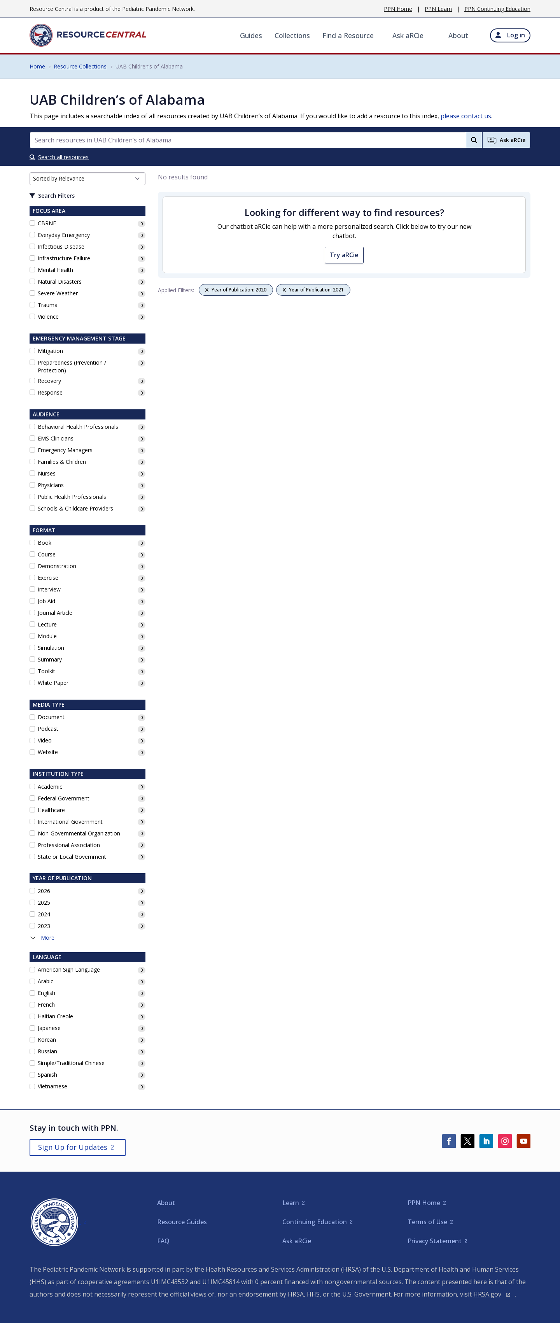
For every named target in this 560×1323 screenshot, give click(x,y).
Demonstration (57, 566)
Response (50, 392)
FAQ (163, 1241)
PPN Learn (438, 8)
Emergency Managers (65, 450)
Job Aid (46, 601)
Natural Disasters (60, 281)
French (46, 1004)
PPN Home (398, 8)
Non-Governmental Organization (79, 833)
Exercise (48, 577)
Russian (47, 1051)
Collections (292, 35)
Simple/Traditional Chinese (71, 1063)
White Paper (53, 682)
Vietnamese (52, 1086)
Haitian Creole (55, 1016)
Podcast (48, 728)
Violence (48, 316)
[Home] (88, 35)
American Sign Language (69, 969)
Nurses (47, 473)
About (458, 35)
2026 (44, 891)
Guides (251, 35)
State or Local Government (72, 856)
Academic (50, 786)
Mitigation (50, 350)
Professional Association (69, 845)
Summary (50, 659)
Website (48, 752)
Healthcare (51, 810)
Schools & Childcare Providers (75, 508)
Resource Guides (182, 1222)
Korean (47, 1039)
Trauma (48, 305)
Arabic (45, 981)
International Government (70, 821)
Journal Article (55, 612)
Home (37, 66)
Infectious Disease (61, 246)
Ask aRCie (408, 35)
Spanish (47, 1074)
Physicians (51, 485)
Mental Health (55, 270)
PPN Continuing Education (497, 8)
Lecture (47, 624)
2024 (44, 914)
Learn (290, 1202)
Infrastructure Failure (64, 258)
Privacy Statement (435, 1241)
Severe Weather (58, 293)
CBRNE (47, 223)
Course (47, 554)
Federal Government (63, 798)
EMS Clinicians (56, 438)
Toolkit (46, 671)
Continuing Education (314, 1222)
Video (45, 740)
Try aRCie (344, 255)
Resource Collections (80, 66)
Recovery (49, 380)
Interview (49, 589)
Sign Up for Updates (72, 1147)
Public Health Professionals (72, 496)
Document (51, 717)
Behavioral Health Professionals (78, 426)
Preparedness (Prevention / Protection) (72, 366)
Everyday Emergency (64, 235)
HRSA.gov (487, 1294)
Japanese (49, 1028)
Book (44, 542)
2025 (44, 902)
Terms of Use (427, 1222)
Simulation (51, 647)
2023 (44, 926)
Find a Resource (348, 35)
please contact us (465, 116)
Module (47, 636)
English (46, 993)
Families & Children (62, 461)
